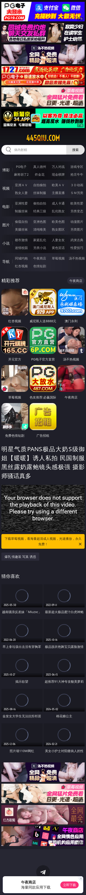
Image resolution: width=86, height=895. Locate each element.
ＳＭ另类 (76, 193)
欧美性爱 (76, 203)
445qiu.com (43, 138)
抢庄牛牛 (76, 174)
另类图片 (76, 229)
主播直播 (58, 193)
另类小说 (39, 248)
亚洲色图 (39, 221)
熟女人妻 (21, 193)
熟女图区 (58, 229)
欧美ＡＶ (58, 185)
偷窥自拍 (21, 221)
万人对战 (58, 166)
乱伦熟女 (58, 211)
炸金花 (39, 174)
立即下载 (69, 885)
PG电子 (21, 166)
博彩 (6, 169)
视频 (6, 188)
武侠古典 (76, 240)
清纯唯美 (39, 229)
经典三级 (39, 211)
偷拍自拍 (39, 203)
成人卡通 (58, 203)
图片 (6, 224)
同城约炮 (21, 258)
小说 (6, 243)
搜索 (75, 149)
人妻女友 (58, 240)
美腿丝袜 (21, 229)
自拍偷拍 (39, 185)
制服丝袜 (21, 211)
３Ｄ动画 (76, 185)
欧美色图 (58, 221)
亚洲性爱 (21, 203)
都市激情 (21, 240)
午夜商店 (39, 258)
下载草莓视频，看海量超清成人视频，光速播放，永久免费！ (44, 541)
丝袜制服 (39, 193)
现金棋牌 (58, 174)
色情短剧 (39, 266)
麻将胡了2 (21, 174)
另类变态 (76, 211)
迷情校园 (21, 248)
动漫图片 (76, 221)
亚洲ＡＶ (21, 185)
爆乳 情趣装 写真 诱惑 (20, 556)
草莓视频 (58, 258)
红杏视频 (21, 266)
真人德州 (39, 166)
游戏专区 (76, 166)
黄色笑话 (58, 248)
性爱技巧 (76, 248)
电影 (6, 206)
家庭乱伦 (39, 240)
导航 (6, 261)
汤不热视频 (77, 258)
